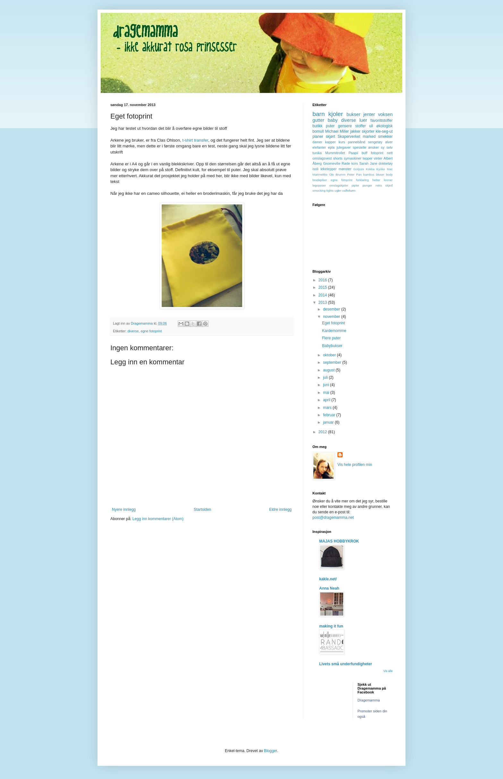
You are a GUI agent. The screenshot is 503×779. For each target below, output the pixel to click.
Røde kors (350, 163)
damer (317, 142)
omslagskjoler (338, 185)
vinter (378, 158)
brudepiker (319, 180)
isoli (315, 169)
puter (330, 126)
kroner (388, 180)
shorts (337, 158)
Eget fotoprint (333, 323)
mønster (345, 169)
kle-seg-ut (384, 131)
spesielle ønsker (366, 147)
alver (389, 142)
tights (330, 190)
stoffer (360, 126)
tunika (317, 153)
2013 (323, 302)
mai (326, 392)
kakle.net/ (328, 579)
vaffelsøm (348, 190)
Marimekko (320, 174)
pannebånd (356, 142)
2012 (323, 432)
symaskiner (353, 158)
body (389, 174)
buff (364, 153)
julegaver (344, 147)
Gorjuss (359, 169)
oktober (330, 355)
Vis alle (388, 671)
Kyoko (380, 169)
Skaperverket (348, 136)
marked (369, 136)
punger (367, 185)
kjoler (335, 114)
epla (331, 147)
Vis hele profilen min (354, 464)
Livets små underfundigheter (345, 664)
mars (328, 407)
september (332, 362)
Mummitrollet (335, 153)
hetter (376, 180)
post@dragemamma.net (333, 517)
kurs (341, 142)
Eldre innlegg (280, 509)
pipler (355, 185)
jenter (369, 114)
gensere (345, 126)
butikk (317, 126)
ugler (338, 190)
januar (329, 422)
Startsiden (202, 509)
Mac (390, 169)
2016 (323, 280)
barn (318, 114)
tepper (368, 158)
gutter (318, 120)
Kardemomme (334, 330)
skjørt (330, 136)
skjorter (368, 131)
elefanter (319, 147)
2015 (323, 287)
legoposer (319, 185)
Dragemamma (369, 700)
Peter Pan (354, 174)
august (329, 370)
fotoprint (377, 153)
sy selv (387, 147)
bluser (380, 174)
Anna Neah (329, 588)
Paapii (353, 153)
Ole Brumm (337, 174)
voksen (385, 114)
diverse (133, 331)
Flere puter (331, 338)
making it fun (331, 626)
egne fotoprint (151, 331)
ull (371, 126)
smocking (319, 190)
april (327, 400)
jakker (355, 131)
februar (329, 415)
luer (363, 120)
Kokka (370, 169)
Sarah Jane (368, 163)
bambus (368, 174)
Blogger (270, 751)
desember (332, 309)
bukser (353, 114)
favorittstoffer (382, 120)
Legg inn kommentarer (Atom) (157, 519)
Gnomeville (331, 163)
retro (379, 185)
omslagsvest (322, 158)
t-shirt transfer (194, 140)
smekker (385, 136)
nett (390, 153)
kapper (330, 142)
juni (326, 385)
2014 (323, 295)
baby (332, 120)
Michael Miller (337, 131)
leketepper (328, 169)
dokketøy (386, 163)
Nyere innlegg (124, 509)
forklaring (362, 180)
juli (326, 377)
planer (317, 136)
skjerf (389, 185)
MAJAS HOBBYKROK (339, 541)
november (332, 316)
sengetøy (375, 142)
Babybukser (332, 346)
